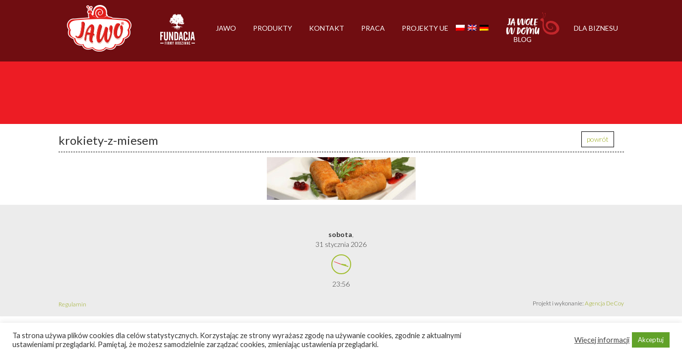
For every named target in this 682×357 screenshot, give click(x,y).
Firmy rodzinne (177, 33)
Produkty (272, 28)
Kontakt (326, 28)
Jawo (226, 28)
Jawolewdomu (533, 32)
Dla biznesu (596, 28)
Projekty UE (425, 28)
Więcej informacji (601, 340)
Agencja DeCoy (604, 303)
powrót (598, 139)
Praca (373, 28)
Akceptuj (651, 340)
